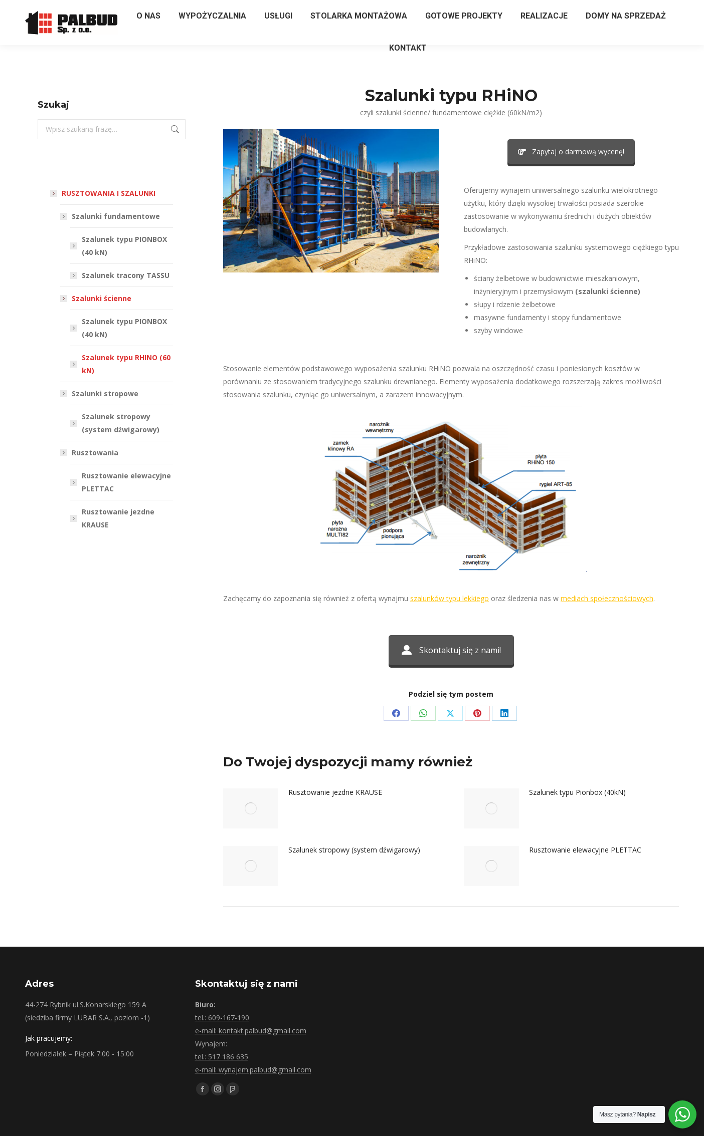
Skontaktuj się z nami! (451, 650)
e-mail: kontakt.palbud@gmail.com (250, 1030)
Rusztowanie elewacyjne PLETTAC (585, 850)
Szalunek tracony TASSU (125, 275)
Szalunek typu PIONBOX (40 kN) (124, 245)
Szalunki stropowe (100, 393)
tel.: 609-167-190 (222, 1017)
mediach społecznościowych (607, 598)
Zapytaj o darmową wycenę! (571, 151)
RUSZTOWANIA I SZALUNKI (103, 193)
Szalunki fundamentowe (111, 216)
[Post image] (250, 808)
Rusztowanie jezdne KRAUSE (335, 792)
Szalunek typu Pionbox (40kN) (577, 792)
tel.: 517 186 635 (221, 1056)
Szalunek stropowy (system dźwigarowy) (354, 850)
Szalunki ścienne (96, 298)
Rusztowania (90, 452)
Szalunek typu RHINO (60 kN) (126, 364)
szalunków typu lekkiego (449, 598)
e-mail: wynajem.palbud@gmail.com (253, 1069)
